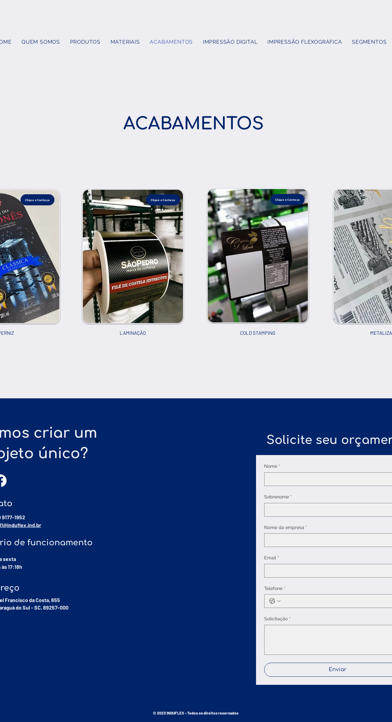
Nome (272, 466)
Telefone (274, 588)
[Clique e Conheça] (37, 199)
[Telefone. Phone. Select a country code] (274, 601)
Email (271, 558)
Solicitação (277, 619)
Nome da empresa (285, 527)
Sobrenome (278, 497)
